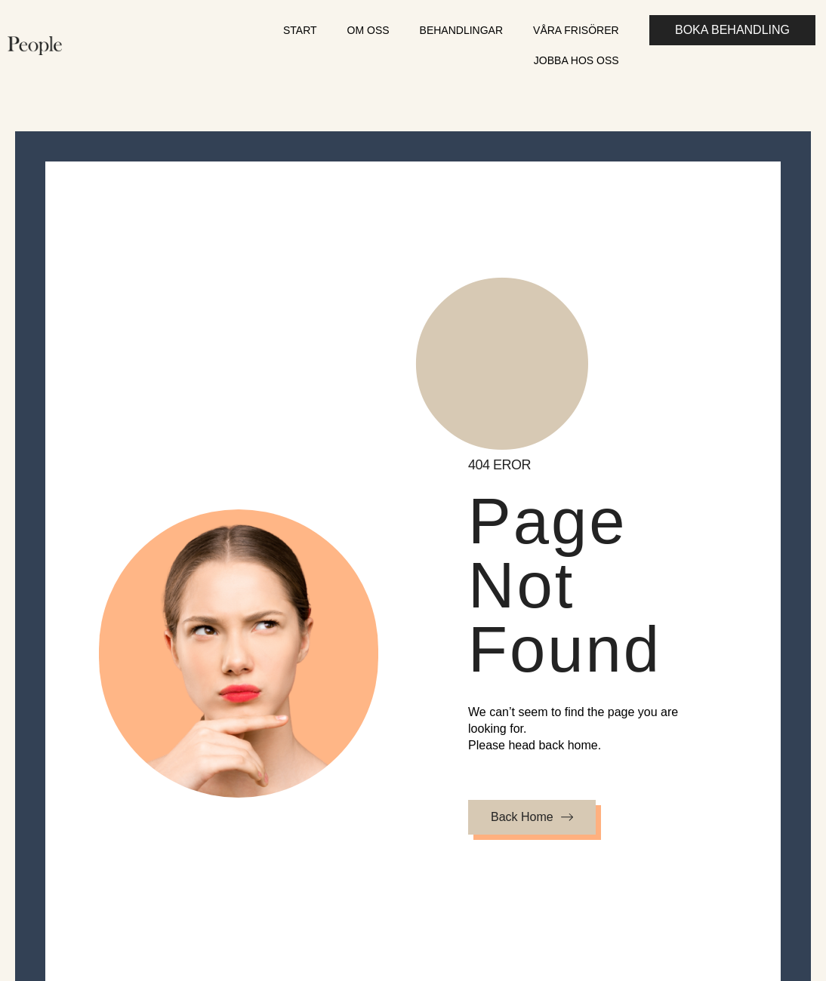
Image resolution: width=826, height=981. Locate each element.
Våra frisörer (576, 30)
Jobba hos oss (576, 60)
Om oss (368, 30)
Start (300, 30)
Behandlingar (461, 30)
